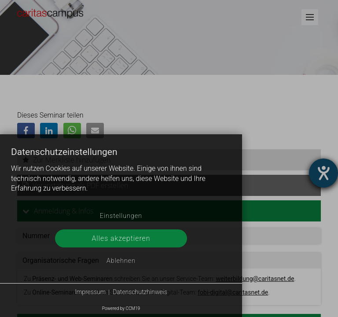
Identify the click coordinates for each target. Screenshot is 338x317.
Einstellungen (121, 216)
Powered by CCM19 (121, 308)
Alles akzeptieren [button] (121, 238)
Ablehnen (121, 261)
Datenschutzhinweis (140, 291)
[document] (121, 176)
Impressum (90, 291)
